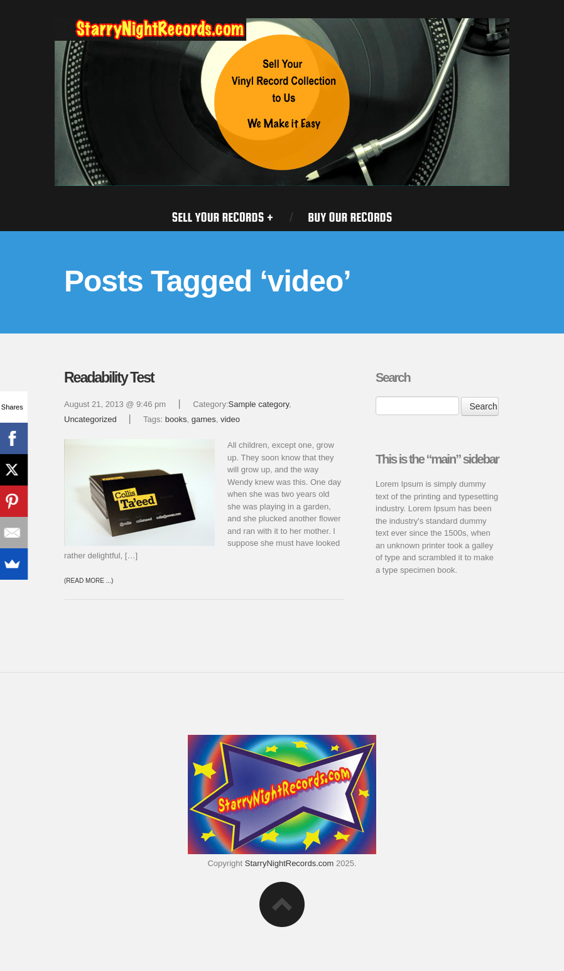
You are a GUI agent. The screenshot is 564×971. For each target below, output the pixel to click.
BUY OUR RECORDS (350, 217)
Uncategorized (90, 419)
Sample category (259, 404)
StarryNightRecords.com (289, 863)
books (176, 419)
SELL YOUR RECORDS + (222, 217)
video (230, 419)
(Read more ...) (88, 580)
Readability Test (109, 377)
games (204, 419)
